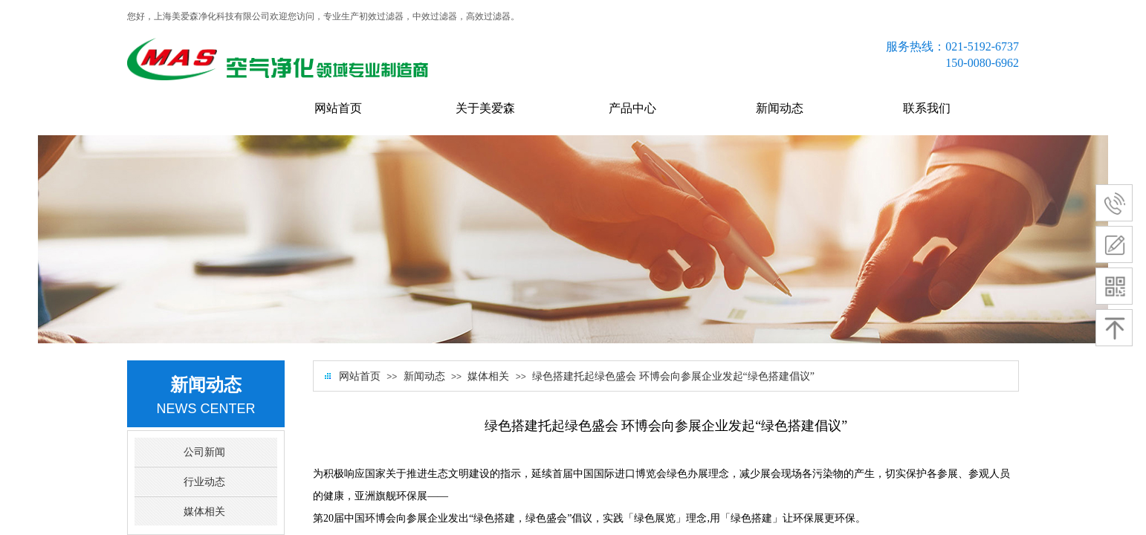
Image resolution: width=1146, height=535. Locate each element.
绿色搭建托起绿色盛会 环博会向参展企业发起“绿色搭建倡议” (673, 376)
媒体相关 (488, 376)
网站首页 (338, 108)
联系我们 (927, 108)
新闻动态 (779, 108)
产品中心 (632, 108)
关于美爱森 (485, 108)
